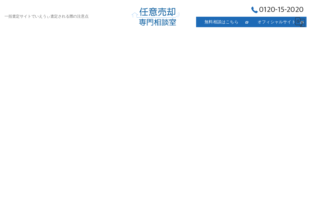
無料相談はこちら (221, 22)
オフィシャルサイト (277, 22)
